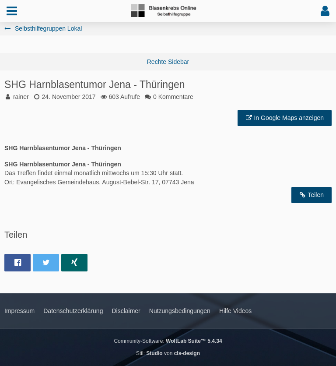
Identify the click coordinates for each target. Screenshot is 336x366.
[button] (11, 11)
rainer (21, 96)
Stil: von (168, 353)
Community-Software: (168, 341)
